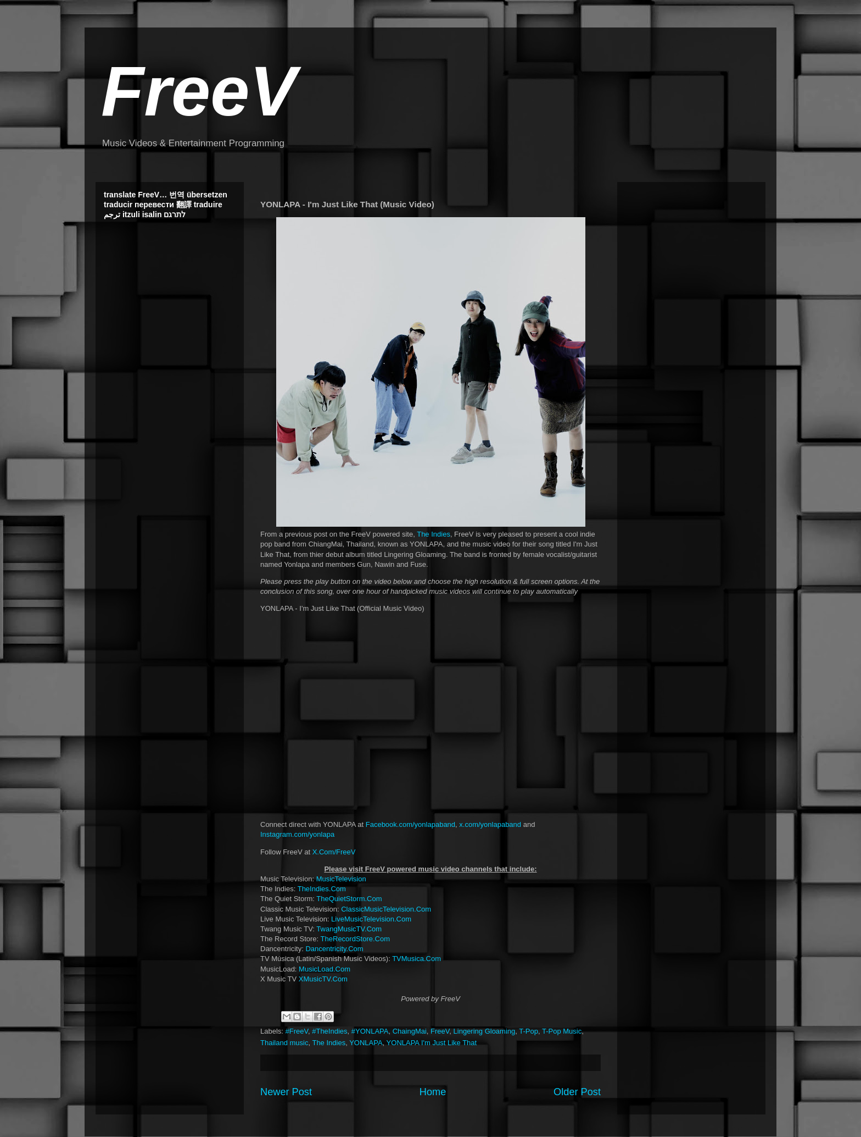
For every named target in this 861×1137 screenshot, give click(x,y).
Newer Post (286, 1091)
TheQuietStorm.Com (349, 899)
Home (433, 1091)
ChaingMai (410, 1031)
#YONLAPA (370, 1031)
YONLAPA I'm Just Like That (432, 1043)
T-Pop (528, 1031)
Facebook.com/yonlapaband (410, 824)
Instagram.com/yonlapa (297, 834)
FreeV (199, 91)
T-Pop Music (562, 1031)
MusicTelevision (341, 879)
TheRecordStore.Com (355, 939)
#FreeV (297, 1031)
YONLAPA (365, 1043)
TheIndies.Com (322, 889)
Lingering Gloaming (485, 1031)
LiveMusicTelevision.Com (371, 919)
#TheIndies (329, 1031)
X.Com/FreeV (334, 852)
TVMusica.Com (416, 958)
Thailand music (284, 1043)
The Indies (433, 534)
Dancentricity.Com (334, 949)
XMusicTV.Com (323, 979)
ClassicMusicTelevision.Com (386, 909)
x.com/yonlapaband (490, 824)
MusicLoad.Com (324, 969)
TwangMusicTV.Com (349, 929)
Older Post (577, 1091)
